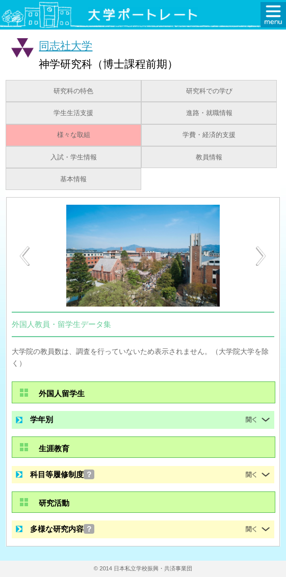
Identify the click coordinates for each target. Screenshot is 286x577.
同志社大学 (65, 45)
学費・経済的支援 (209, 135)
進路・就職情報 (209, 113)
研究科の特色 (73, 91)
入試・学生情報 (73, 157)
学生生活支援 (73, 113)
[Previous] (24, 256)
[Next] (261, 256)
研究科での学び (209, 91)
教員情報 (209, 157)
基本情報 (73, 179)
